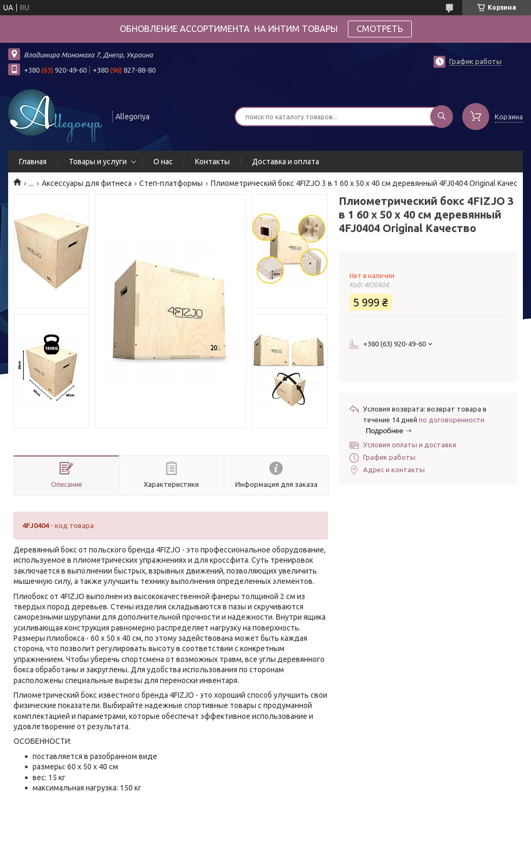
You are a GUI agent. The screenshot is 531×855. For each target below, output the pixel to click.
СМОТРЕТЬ (380, 29)
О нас (163, 161)
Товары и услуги (98, 161)
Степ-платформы (171, 183)
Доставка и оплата (285, 161)
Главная (33, 161)
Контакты (212, 161)
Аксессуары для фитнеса (87, 183)
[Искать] (441, 116)
